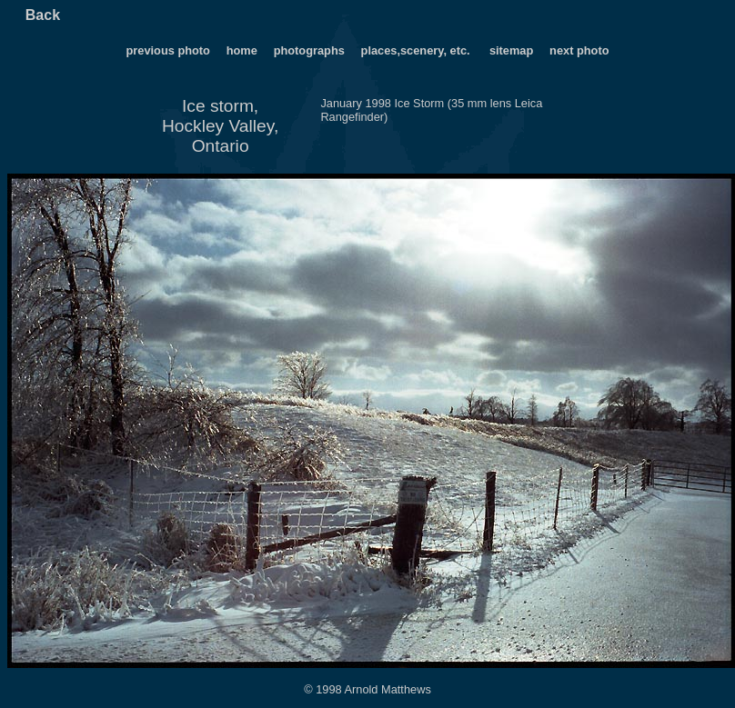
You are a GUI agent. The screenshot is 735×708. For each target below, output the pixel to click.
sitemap (511, 50)
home (242, 50)
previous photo (168, 50)
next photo (579, 50)
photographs (311, 50)
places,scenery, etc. (417, 50)
